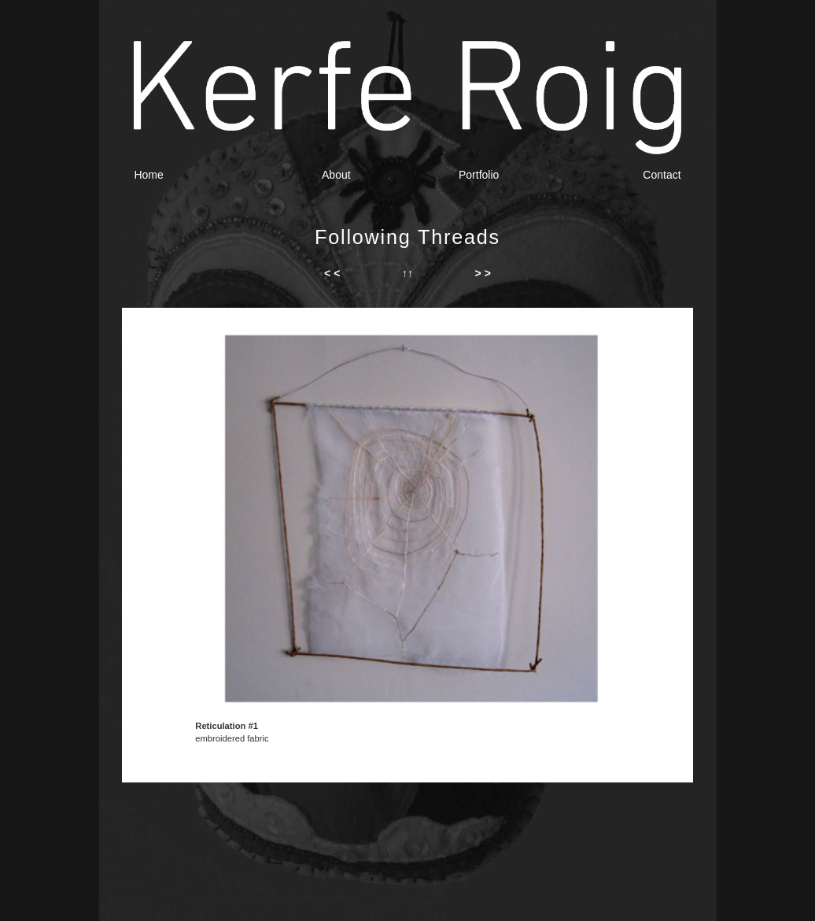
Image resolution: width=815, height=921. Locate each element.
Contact (661, 174)
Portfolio (479, 174)
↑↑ (407, 273)
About (336, 174)
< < (332, 273)
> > (483, 273)
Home (148, 174)
